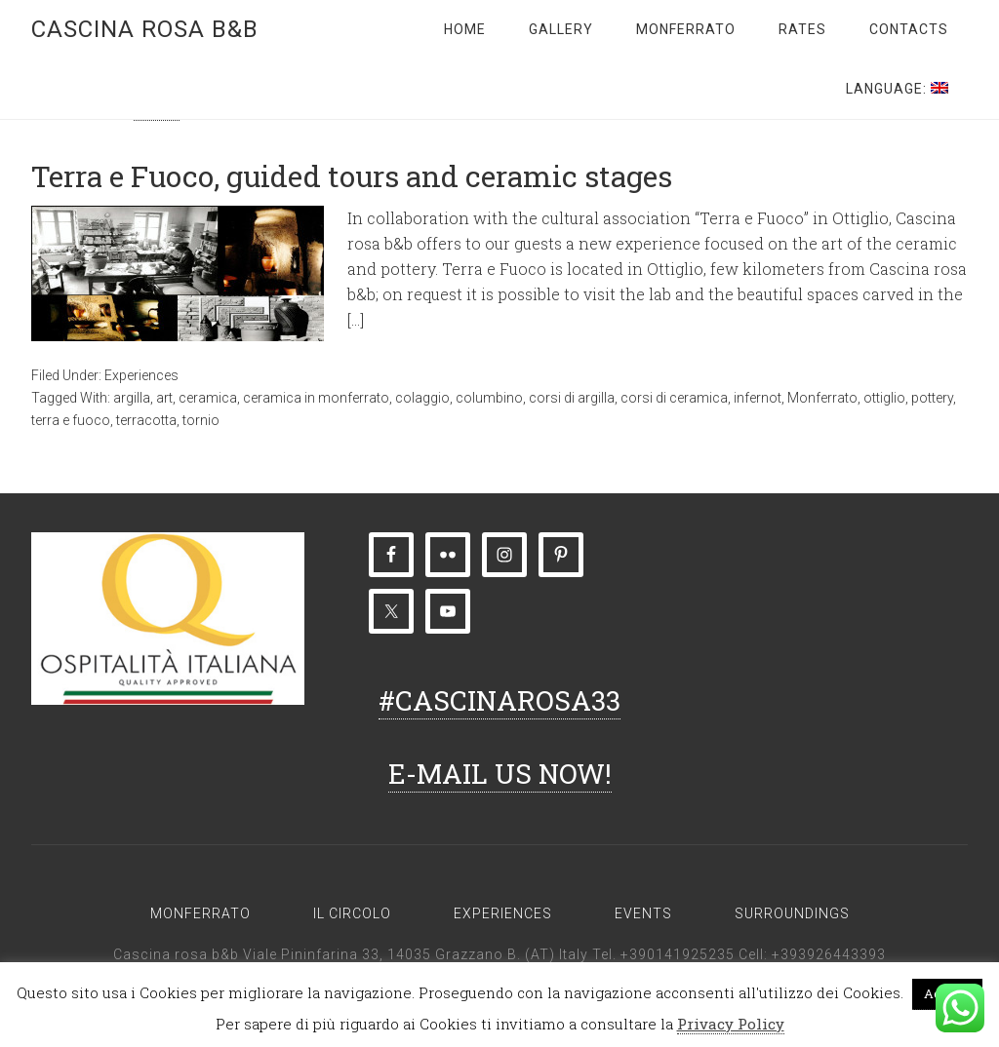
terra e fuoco (70, 420)
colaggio (422, 398)
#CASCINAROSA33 (499, 700)
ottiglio (884, 398)
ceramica (208, 398)
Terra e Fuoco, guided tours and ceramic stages (351, 176)
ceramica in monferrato (316, 398)
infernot (757, 398)
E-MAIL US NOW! (500, 774)
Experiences (141, 375)
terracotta (146, 420)
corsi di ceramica (674, 398)
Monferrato (822, 398)
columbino (489, 398)
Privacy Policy (730, 1023)
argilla (131, 398)
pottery (932, 398)
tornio (201, 420)
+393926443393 (829, 954)
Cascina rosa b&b (145, 29)
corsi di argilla (572, 398)
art (164, 398)
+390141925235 (677, 954)
